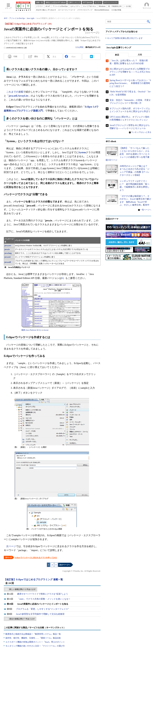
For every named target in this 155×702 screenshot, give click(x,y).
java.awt (7, 245)
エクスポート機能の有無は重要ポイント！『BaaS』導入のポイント (35, 642)
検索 (148, 21)
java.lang (8, 253)
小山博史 (80, 47)
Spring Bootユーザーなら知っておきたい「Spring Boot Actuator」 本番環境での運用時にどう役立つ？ (130, 83)
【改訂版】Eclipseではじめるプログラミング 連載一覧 (33, 579)
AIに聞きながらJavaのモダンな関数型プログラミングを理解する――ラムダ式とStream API (130, 72)
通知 (36, 56)
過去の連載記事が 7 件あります (22, 619)
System (82, 152)
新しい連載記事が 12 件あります (22, 589)
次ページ (11, 546)
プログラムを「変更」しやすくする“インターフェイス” (42, 609)
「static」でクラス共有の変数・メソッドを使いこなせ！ (44, 599)
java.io (7, 249)
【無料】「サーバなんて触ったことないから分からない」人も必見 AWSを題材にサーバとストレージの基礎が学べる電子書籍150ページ (128, 154)
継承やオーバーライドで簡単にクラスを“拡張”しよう (42, 594)
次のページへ (64, 565)
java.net (7, 257)
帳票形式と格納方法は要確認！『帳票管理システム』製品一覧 (33, 634)
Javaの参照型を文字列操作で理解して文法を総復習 (40, 614)
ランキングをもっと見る (141, 132)
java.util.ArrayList (18, 95)
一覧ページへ (145, 210)
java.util (7, 262)
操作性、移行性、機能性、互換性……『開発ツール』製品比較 (33, 638)
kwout (46, 330)
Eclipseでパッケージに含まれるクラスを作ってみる (36, 558)
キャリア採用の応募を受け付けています (125, 38)
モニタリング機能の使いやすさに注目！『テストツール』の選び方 (35, 646)
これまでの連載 (14, 91)
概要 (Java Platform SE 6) (31, 330)
